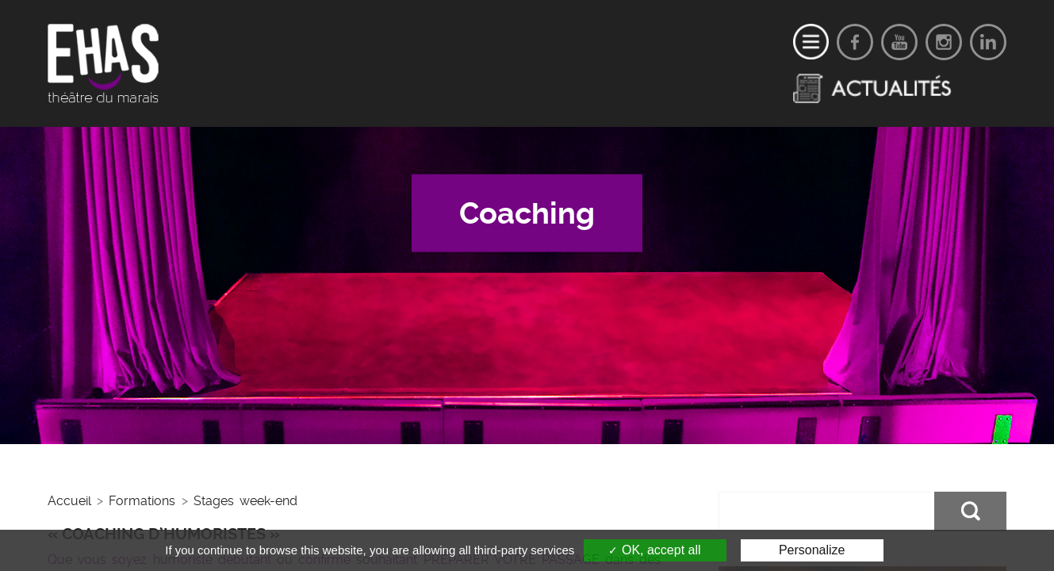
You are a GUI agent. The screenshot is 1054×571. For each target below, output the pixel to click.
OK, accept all (654, 550)
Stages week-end (245, 500)
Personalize (812, 550)
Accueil (69, 500)
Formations (142, 500)
